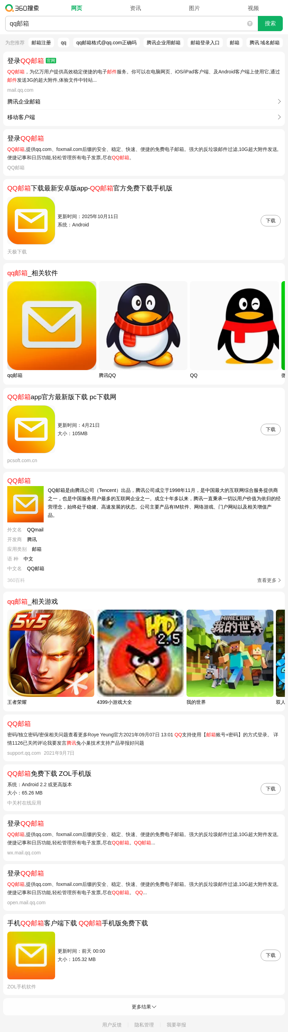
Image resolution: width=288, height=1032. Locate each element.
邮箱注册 (41, 42)
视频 (253, 8)
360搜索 (23, 8)
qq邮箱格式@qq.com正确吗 (106, 42)
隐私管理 (144, 1024)
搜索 (270, 23)
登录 (31, 60)
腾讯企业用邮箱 (164, 42)
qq (64, 42)
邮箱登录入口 (205, 42)
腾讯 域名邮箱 (265, 42)
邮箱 (234, 42)
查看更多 (267, 580)
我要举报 (176, 1024)
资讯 (135, 8)
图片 (194, 8)
